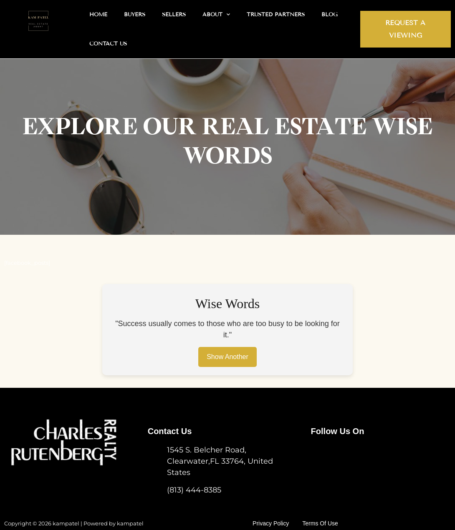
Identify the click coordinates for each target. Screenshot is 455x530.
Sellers (174, 14)
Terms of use (326, 517)
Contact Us (108, 43)
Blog (329, 14)
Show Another (227, 357)
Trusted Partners (276, 14)
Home (98, 14)
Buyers (134, 14)
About (216, 14)
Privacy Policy (277, 517)
